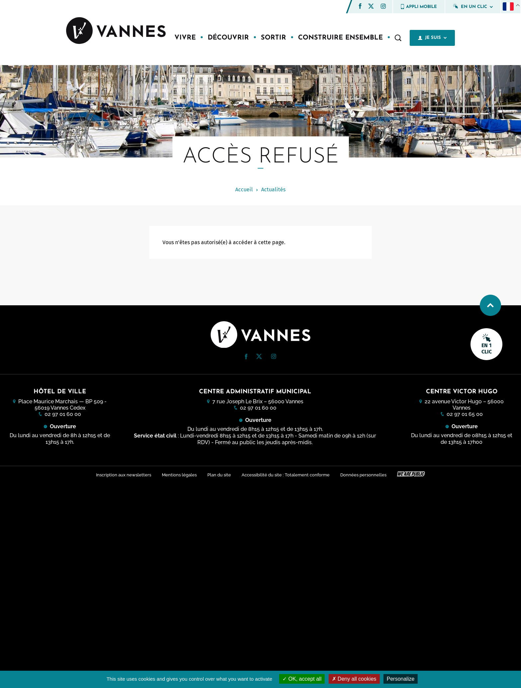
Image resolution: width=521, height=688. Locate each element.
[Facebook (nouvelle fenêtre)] (360, 7)
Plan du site (219, 474)
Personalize (401, 679)
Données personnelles (363, 474)
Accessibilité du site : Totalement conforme (286, 474)
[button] (360, 6)
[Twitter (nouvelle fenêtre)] (371, 7)
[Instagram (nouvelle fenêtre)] (383, 7)
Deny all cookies (354, 679)
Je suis (432, 38)
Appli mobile (419, 6)
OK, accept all (301, 679)
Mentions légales (179, 474)
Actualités (273, 189)
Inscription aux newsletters (123, 474)
